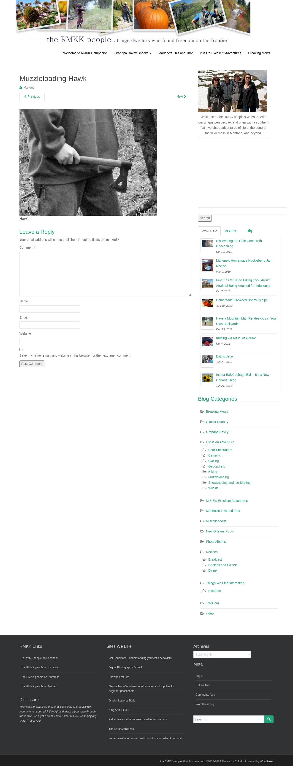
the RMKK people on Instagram (41, 667)
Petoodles (115, 719)
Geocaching (216, 466)
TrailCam (212, 603)
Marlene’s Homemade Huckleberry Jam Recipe (244, 263)
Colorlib (239, 761)
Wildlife (213, 488)
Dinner (213, 570)
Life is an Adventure (220, 442)
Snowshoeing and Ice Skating (229, 482)
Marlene (29, 87)
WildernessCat (118, 738)
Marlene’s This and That (175, 53)
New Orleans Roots (220, 531)
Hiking (212, 471)
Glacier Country (217, 422)
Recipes (212, 552)
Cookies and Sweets (223, 565)
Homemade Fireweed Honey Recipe (242, 300)
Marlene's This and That (223, 511)
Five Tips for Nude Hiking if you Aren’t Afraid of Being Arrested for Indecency (243, 283)
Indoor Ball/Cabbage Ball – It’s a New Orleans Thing (242, 377)
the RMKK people (171, 761)
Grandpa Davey (217, 432)
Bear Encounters (220, 450)
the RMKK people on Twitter (39, 686)
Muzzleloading (218, 477)
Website (25, 333)
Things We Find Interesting (225, 583)
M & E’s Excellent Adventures (220, 53)
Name (23, 301)
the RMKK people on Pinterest (40, 677)
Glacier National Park (122, 700)
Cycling (213, 461)
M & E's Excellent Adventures (227, 501)
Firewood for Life (119, 677)
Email (23, 317)
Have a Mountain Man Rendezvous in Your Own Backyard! (246, 321)
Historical (215, 591)
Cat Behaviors (117, 658)
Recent (231, 231)
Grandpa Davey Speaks (133, 53)
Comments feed (205, 694)
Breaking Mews (259, 53)
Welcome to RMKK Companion (85, 53)
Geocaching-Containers (123, 686)
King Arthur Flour (119, 710)
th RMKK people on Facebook (40, 658)
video (210, 613)
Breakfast (215, 559)
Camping (214, 455)
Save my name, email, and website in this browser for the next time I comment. (75, 355)
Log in (199, 675)
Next (181, 96)
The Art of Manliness (121, 729)
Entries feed (203, 685)
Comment (27, 247)
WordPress (267, 761)
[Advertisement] (232, 172)
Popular (209, 231)
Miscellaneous (216, 521)
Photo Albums (216, 541)
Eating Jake (224, 356)
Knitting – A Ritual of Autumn (236, 338)
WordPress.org (205, 704)
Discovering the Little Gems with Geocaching (239, 243)
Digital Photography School (125, 667)
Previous (32, 96)
